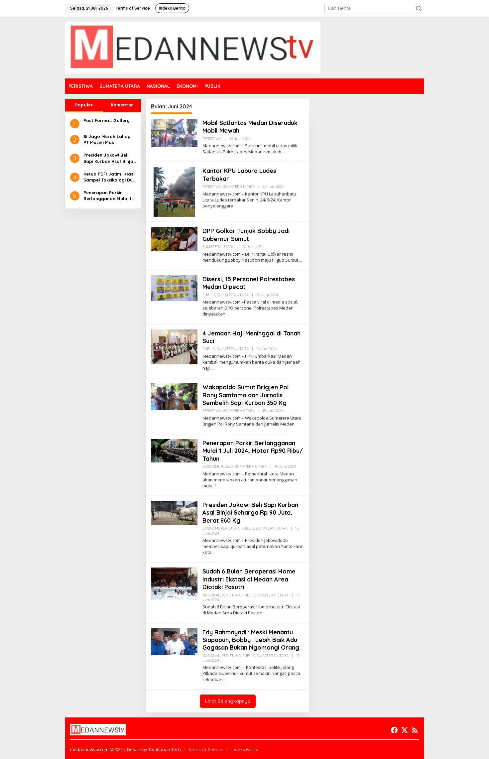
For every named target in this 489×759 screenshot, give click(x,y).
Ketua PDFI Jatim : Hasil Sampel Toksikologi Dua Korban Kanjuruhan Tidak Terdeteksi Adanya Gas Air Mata (109, 177)
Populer (84, 105)
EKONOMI (210, 466)
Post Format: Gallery (106, 120)
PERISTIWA (211, 138)
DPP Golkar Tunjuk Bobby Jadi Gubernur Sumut (246, 234)
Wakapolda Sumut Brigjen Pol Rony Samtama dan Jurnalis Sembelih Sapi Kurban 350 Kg (245, 395)
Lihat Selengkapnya (227, 701)
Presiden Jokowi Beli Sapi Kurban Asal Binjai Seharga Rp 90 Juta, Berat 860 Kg (108, 158)
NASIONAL (211, 595)
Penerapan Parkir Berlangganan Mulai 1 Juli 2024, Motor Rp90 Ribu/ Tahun (107, 195)
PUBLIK (208, 295)
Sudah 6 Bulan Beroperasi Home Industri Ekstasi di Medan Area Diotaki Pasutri (249, 579)
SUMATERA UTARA (239, 186)
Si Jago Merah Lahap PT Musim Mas (107, 139)
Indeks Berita (244, 749)
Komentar (122, 105)
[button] (418, 8)
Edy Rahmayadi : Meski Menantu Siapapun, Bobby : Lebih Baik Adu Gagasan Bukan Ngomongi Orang (250, 640)
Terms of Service (205, 749)
